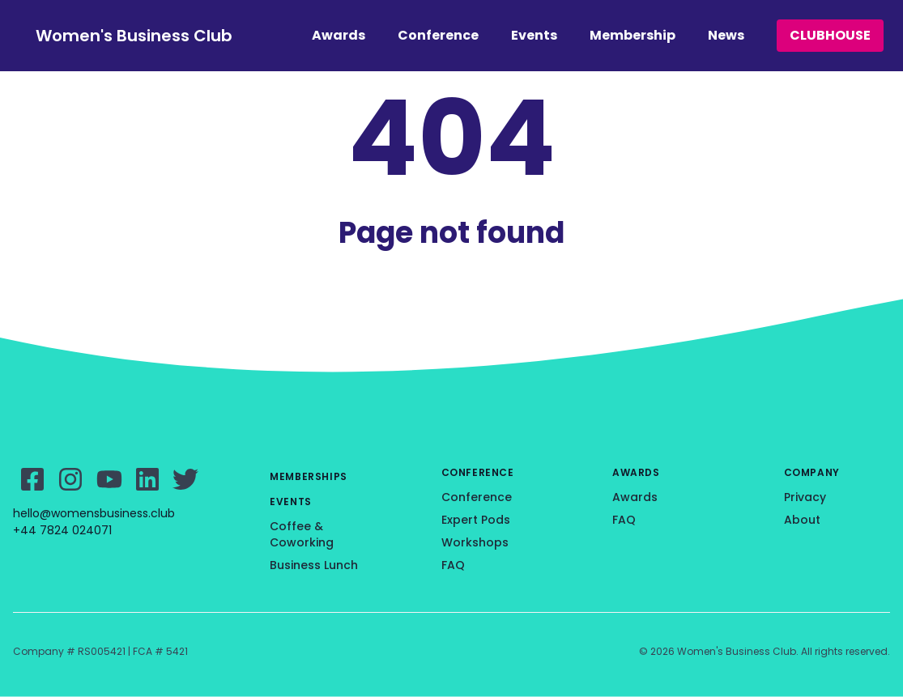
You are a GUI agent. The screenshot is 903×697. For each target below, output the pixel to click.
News (726, 35)
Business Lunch (314, 565)
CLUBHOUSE (830, 35)
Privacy (805, 497)
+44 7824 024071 (62, 530)
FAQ (453, 565)
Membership (632, 35)
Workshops (475, 542)
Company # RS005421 (69, 651)
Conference (438, 35)
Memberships (308, 476)
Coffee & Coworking (302, 534)
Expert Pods (475, 520)
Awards (338, 35)
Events (534, 35)
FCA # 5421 (160, 651)
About (802, 520)
